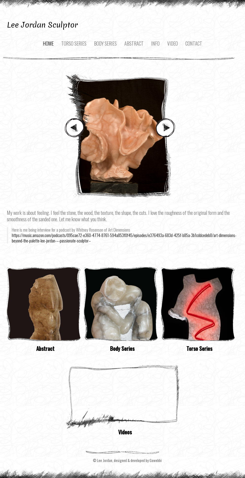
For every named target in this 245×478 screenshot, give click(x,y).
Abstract (134, 43)
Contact (193, 43)
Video (172, 43)
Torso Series (73, 43)
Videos (125, 432)
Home (48, 43)
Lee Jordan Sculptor (42, 25)
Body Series (105, 43)
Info (155, 43)
